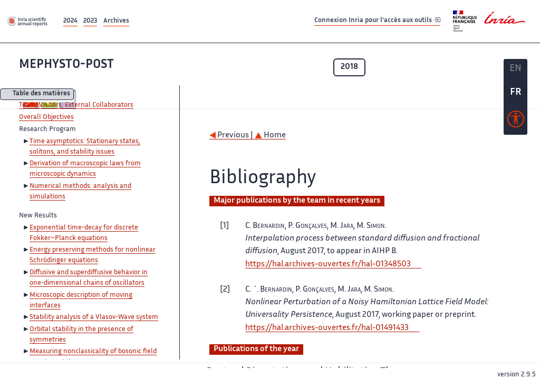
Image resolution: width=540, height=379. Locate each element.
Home (270, 135)
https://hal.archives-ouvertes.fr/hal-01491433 (327, 328)
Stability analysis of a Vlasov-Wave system (94, 317)
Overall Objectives (46, 117)
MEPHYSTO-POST (66, 65)
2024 (70, 21)
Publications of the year (256, 349)
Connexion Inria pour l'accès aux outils (377, 21)
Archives (116, 21)
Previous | (232, 135)
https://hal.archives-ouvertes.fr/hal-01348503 (328, 264)
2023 (90, 21)
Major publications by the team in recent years (297, 200)
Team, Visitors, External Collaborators (76, 105)
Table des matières (41, 94)
